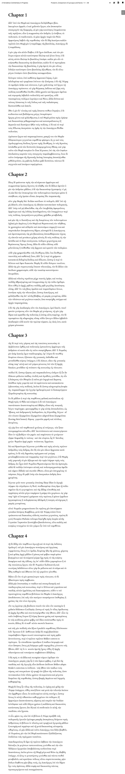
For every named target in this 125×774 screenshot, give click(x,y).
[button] (118, 2)
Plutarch (54, 3)
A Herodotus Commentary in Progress (15, 3)
